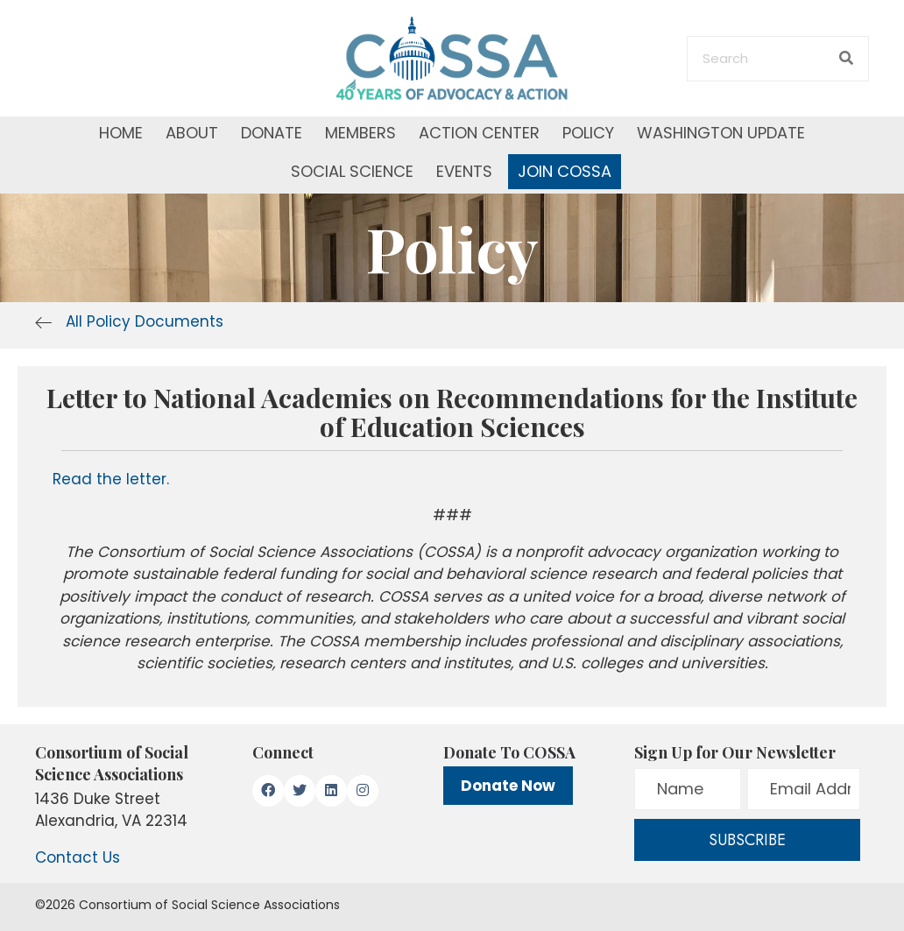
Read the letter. (111, 479)
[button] (268, 791)
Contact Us (77, 857)
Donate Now (508, 785)
